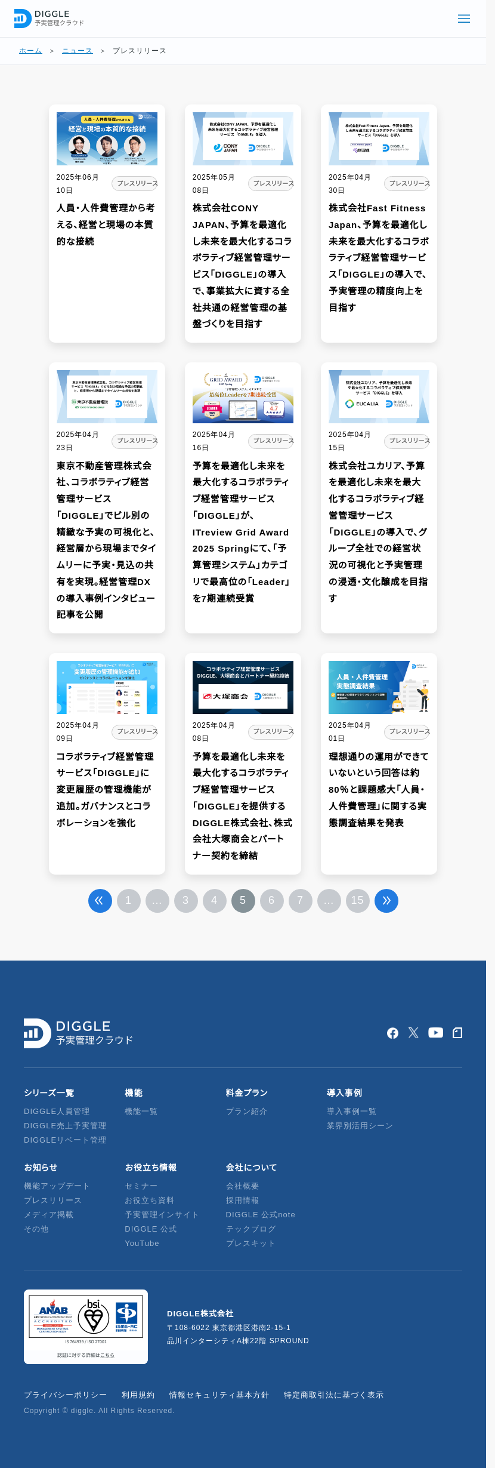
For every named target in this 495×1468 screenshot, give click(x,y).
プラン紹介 (247, 1111)
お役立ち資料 (150, 1200)
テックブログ (251, 1228)
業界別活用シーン (360, 1125)
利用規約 (138, 1394)
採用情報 (242, 1200)
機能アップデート (57, 1185)
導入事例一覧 (352, 1111)
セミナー (141, 1185)
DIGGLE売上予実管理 (65, 1125)
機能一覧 (141, 1111)
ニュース (77, 51)
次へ (386, 901)
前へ (100, 901)
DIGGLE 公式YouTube (151, 1236)
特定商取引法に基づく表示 (334, 1394)
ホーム (30, 51)
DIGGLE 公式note (261, 1214)
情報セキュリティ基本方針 (219, 1394)
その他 (36, 1228)
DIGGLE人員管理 (57, 1111)
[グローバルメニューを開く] (464, 18)
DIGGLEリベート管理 (65, 1139)
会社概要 (242, 1185)
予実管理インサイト (162, 1214)
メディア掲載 (49, 1214)
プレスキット (251, 1243)
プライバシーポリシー (65, 1394)
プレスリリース (53, 1200)
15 (357, 900)
